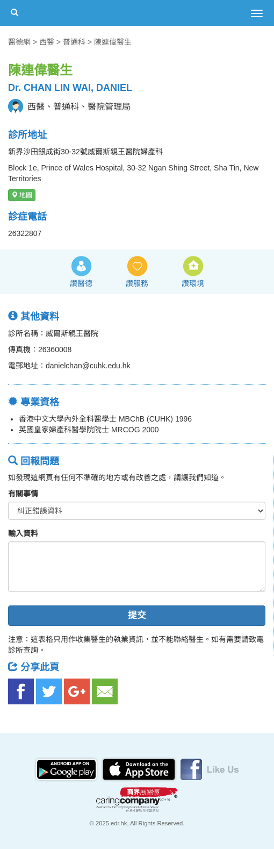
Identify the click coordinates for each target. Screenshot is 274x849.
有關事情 (23, 493)
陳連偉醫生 (113, 42)
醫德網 (19, 42)
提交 (137, 615)
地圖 (21, 195)
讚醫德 (81, 283)
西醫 (46, 42)
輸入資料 (23, 533)
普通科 (74, 42)
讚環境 (193, 283)
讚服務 (137, 283)
